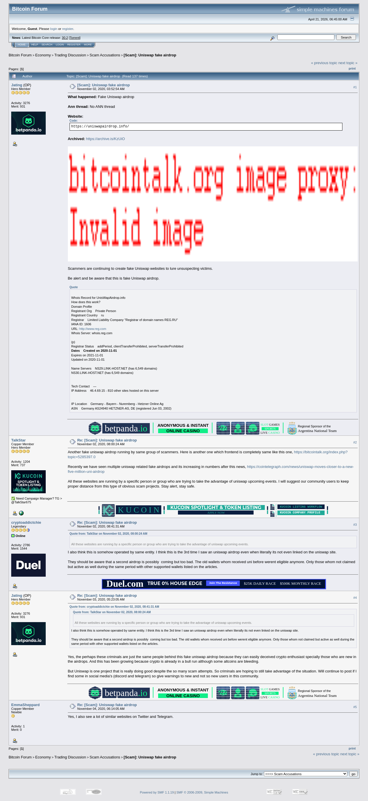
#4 (355, 597)
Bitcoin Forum (20, 55)
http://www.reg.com (92, 328)
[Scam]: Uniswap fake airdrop (150, 55)
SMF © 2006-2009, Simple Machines (202, 792)
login (53, 28)
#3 (355, 525)
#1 (355, 87)
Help (34, 44)
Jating (16, 85)
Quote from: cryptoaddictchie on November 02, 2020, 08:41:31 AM (114, 606)
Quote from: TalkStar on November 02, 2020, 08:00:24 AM (108, 533)
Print (352, 68)
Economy (43, 55)
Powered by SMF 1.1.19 (157, 792)
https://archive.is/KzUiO (105, 139)
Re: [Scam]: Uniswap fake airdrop (107, 440)
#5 (355, 707)
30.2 (65, 37)
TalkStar (18, 440)
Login (60, 44)
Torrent (75, 37)
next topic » (348, 63)
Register (73, 44)
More (88, 44)
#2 (355, 442)
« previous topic (324, 63)
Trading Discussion (70, 55)
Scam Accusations (105, 55)
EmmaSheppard (25, 705)
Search (47, 44)
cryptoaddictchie (26, 522)
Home (22, 44)
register (67, 28)
